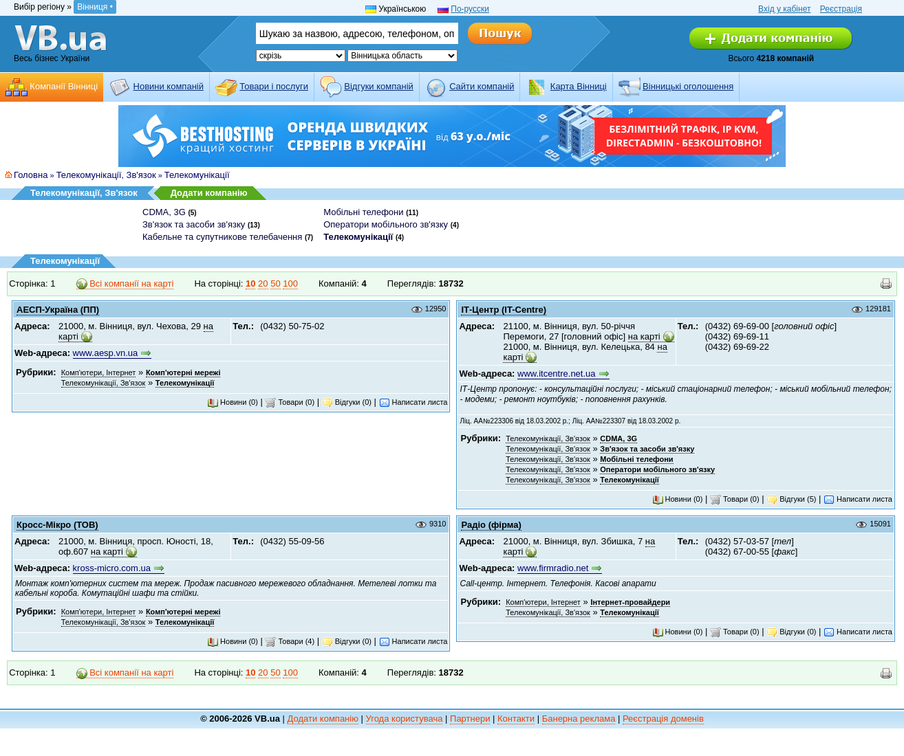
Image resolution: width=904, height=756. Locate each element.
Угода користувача (404, 718)
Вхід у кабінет (784, 9)
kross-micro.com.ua (112, 568)
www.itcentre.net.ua (556, 373)
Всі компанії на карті (125, 283)
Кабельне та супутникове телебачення (222, 237)
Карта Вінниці (578, 86)
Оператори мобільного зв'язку (385, 224)
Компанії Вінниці (64, 86)
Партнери (470, 718)
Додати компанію (209, 193)
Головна (30, 175)
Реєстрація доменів (663, 718)
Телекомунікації (197, 175)
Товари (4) (289, 641)
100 (290, 283)
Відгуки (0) (347, 402)
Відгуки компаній (378, 86)
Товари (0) (289, 402)
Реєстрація (841, 9)
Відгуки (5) (791, 499)
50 (275, 283)
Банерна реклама (579, 718)
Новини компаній (168, 86)
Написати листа (413, 402)
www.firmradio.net (552, 568)
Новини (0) (232, 402)
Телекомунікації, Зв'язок (106, 175)
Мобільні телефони (363, 212)
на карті (644, 336)
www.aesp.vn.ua (105, 353)
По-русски (470, 9)
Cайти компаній (481, 86)
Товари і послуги (273, 86)
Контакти (516, 718)
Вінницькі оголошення (688, 86)
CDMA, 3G (164, 212)
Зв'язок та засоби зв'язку (193, 224)
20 (263, 283)
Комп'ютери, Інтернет (98, 372)
